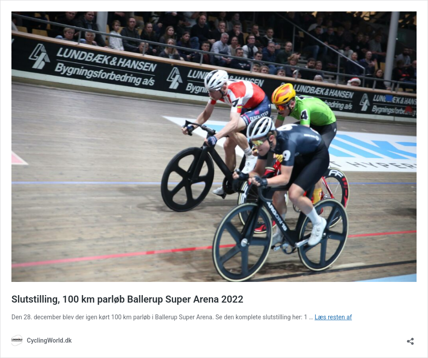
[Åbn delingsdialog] (410, 338)
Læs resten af (333, 317)
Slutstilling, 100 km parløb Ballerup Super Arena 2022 (127, 299)
